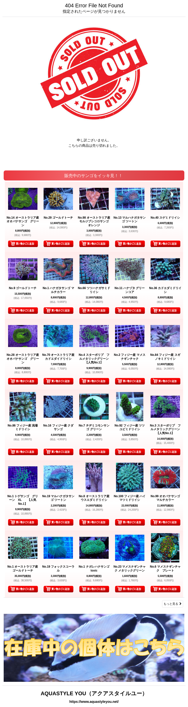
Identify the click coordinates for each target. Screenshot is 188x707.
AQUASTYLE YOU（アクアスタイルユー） (94, 693)
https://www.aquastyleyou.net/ (93, 702)
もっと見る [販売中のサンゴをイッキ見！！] (173, 604)
